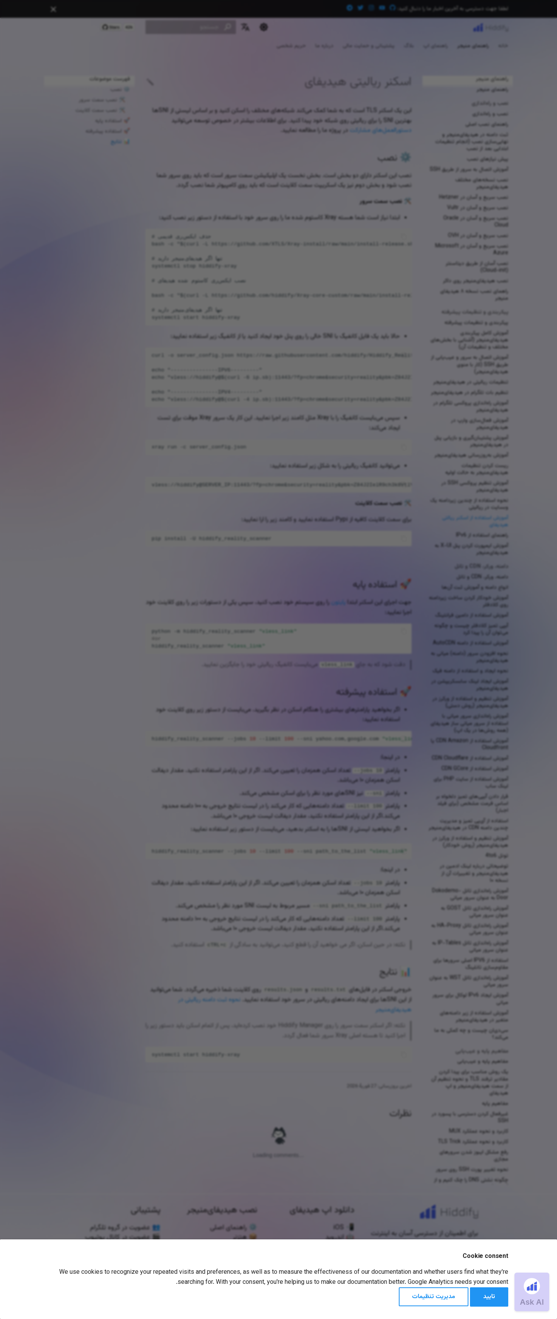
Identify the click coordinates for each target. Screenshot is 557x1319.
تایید (489, 1297)
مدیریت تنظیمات (433, 1297)
